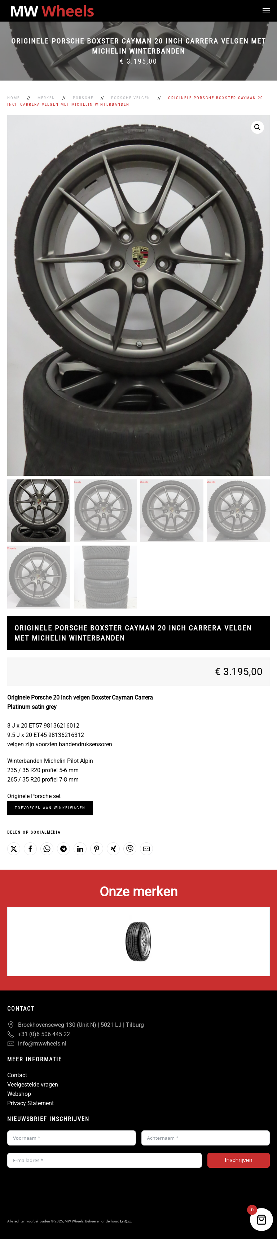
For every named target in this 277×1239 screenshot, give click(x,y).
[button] (266, 11)
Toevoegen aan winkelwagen (50, 808)
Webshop (19, 1093)
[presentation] (62, 1189)
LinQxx (125, 1221)
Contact (17, 1075)
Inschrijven (238, 1160)
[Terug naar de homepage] (52, 11)
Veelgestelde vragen (32, 1084)
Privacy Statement (30, 1103)
